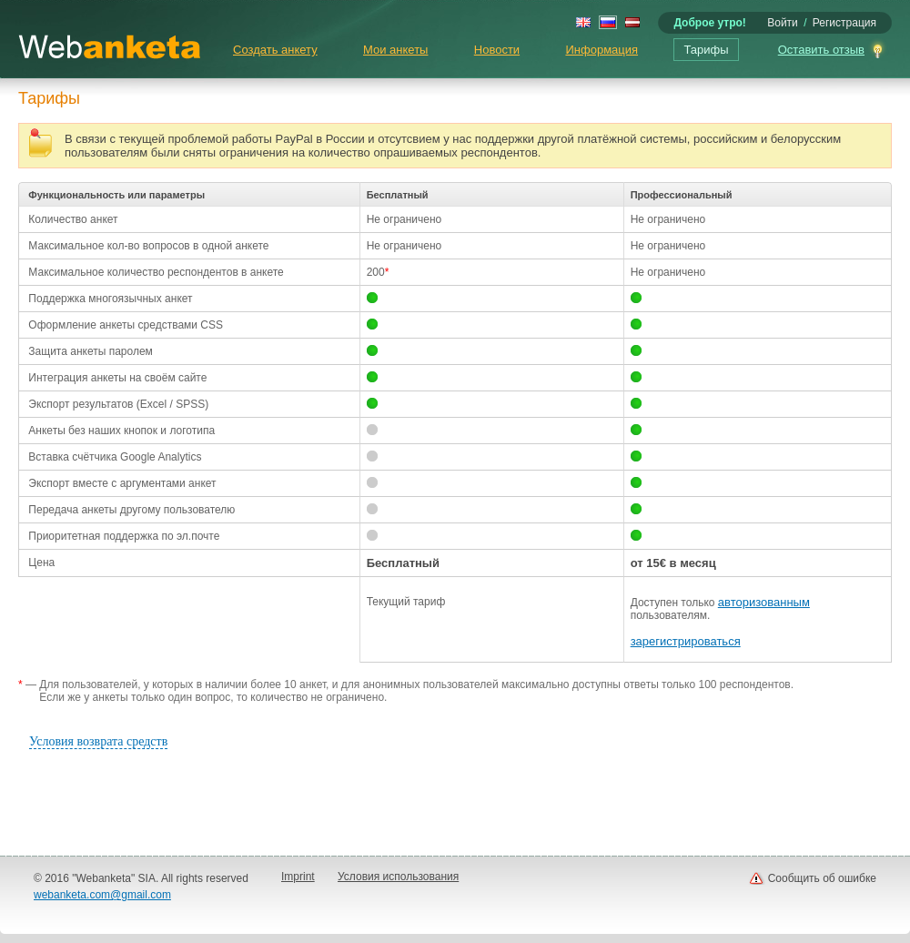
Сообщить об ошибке (822, 878)
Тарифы (705, 49)
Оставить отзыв (821, 49)
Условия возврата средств (98, 741)
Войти (782, 22)
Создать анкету (275, 49)
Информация (601, 49)
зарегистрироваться (686, 641)
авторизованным (764, 602)
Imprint (298, 876)
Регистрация (844, 22)
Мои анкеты (395, 49)
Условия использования (398, 876)
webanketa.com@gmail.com (102, 894)
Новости (497, 49)
